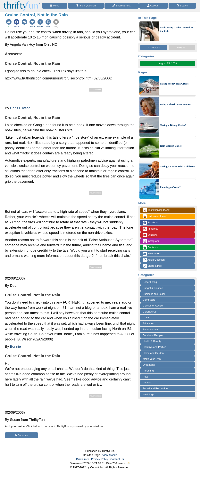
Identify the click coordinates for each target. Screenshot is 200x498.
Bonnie (15, 346)
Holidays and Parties (154, 347)
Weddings (148, 394)
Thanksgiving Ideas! (156, 210)
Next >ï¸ (182, 47)
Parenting (148, 370)
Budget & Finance (153, 288)
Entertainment (151, 329)
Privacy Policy (99, 459)
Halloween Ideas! (155, 216)
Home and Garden (153, 353)
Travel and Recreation (155, 388)
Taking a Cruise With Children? (177, 166)
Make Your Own (152, 358)
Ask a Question (154, 260)
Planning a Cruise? (170, 187)
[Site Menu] (54, 6)
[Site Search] (182, 6)
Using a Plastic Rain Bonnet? (175, 104)
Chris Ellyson (20, 108)
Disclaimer (82, 459)
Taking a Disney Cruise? (173, 125)
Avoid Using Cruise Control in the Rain (176, 29)
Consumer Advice (153, 305)
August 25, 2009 (167, 63)
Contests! (150, 247)
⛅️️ (128, 463)
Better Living (150, 282)
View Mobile (109, 455)
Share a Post (152, 266)
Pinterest (150, 229)
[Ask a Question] (86, 6)
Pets (145, 376)
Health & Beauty (152, 341)
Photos (147, 382)
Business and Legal (154, 293)
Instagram (151, 241)
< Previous (154, 47)
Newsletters (152, 254)
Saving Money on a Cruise (174, 83)
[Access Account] (153, 6)
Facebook (151, 223)
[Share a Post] (121, 6)
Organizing (149, 364)
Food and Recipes (153, 335)
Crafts (146, 317)
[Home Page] (21, 2)
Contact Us (117, 459)
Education (148, 323)
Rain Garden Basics (171, 145)
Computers (149, 299)
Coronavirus (149, 311)
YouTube (150, 235)
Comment (21, 435)
